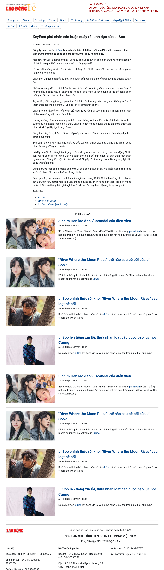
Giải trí (63, 20)
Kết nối (23, 26)
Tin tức (52, 20)
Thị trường (77, 20)
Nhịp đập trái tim (122, 20)
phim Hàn (134, 231)
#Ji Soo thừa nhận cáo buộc (53, 204)
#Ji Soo (42, 197)
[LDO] (30, 234)
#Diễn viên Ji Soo (47, 200)
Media (34, 26)
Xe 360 (11, 26)
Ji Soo (58, 50)
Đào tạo (26, 20)
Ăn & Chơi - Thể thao (97, 20)
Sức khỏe (140, 20)
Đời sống (40, 20)
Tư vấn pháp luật (50, 26)
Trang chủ (13, 20)
